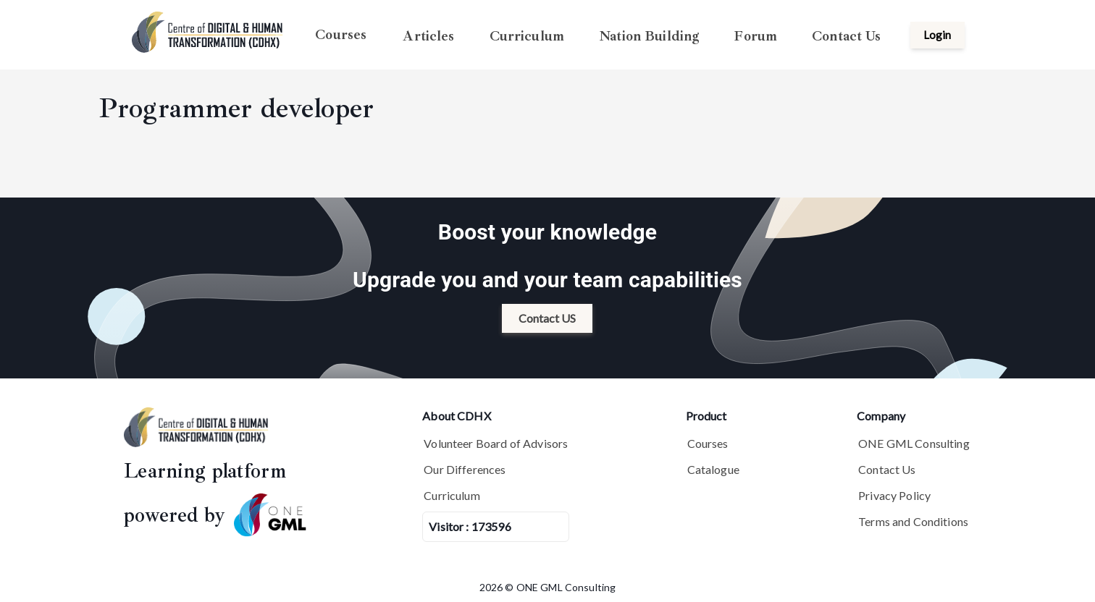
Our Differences (464, 469)
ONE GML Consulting (914, 443)
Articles (428, 35)
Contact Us (846, 35)
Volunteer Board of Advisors (496, 443)
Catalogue (713, 469)
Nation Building (649, 35)
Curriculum (527, 35)
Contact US (547, 318)
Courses (340, 34)
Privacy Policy (894, 495)
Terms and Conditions (913, 521)
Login (937, 34)
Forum (755, 35)
